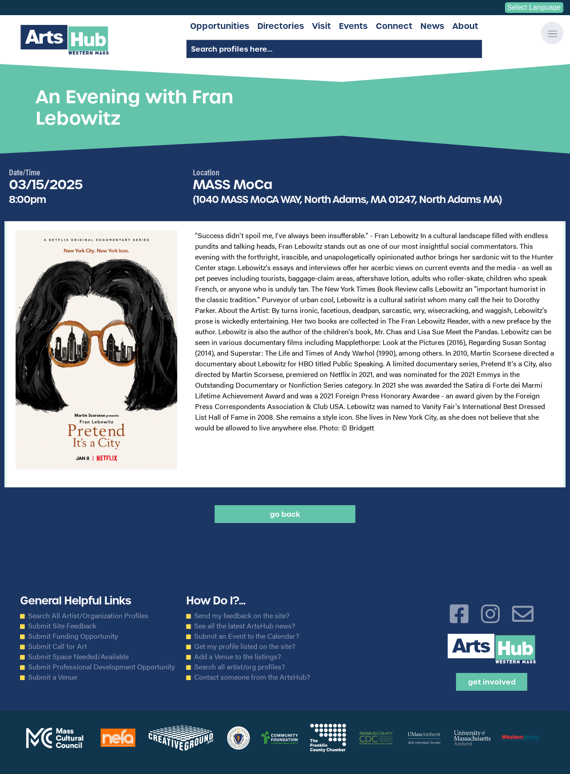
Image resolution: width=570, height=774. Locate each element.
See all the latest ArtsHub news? (244, 625)
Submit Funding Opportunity (73, 636)
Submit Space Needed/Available (78, 656)
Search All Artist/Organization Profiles (88, 615)
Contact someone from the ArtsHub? (252, 677)
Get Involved (492, 682)
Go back (285, 514)
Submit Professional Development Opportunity (101, 666)
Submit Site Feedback (62, 625)
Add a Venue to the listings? (237, 656)
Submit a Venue (52, 677)
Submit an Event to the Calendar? (246, 636)
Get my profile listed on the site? (244, 646)
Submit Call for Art (57, 646)
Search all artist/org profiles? (239, 666)
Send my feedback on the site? (241, 615)
